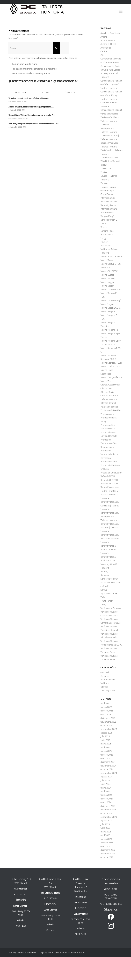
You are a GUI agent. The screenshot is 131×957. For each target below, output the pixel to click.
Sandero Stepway (109, 579)
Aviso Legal (105, 47)
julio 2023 (105, 824)
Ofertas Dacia (107, 392)
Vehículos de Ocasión (110, 608)
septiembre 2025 (108, 729)
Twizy (103, 604)
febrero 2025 (106, 755)
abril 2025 (105, 747)
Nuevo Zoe (105, 381)
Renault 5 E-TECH (109, 483)
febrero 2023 (106, 842)
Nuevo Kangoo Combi (110, 289)
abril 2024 (105, 791)
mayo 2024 (105, 787)
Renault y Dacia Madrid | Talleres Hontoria (108, 549)
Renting (104, 571)
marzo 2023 (106, 839)
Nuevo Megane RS (109, 330)
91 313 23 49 (50, 898)
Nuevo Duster (107, 275)
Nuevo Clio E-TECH (109, 271)
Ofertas (104, 687)
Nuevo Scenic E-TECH (111, 363)
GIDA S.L (34, 953)
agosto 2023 (106, 820)
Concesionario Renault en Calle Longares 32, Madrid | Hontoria (111, 84)
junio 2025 (105, 740)
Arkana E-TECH (107, 40)
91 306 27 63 (81, 902)
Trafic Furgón (106, 601)
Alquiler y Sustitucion (110, 33)
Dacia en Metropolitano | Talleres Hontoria (108, 128)
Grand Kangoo (107, 190)
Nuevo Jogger (107, 282)
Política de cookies (109, 406)
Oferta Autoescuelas (110, 384)
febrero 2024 (106, 798)
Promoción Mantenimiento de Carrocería (109, 454)
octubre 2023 (106, 813)
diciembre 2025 (107, 718)
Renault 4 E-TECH (109, 480)
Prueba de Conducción (111, 472)
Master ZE (105, 245)
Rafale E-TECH (107, 476)
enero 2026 (105, 714)
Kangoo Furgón (107, 216)
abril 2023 (105, 835)
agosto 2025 (106, 732)
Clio (102, 55)
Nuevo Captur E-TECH (111, 264)
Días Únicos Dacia (109, 157)
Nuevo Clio (105, 267)
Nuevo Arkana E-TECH (111, 256)
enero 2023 (105, 846)
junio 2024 (105, 784)
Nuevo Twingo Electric (111, 377)
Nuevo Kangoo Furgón (111, 300)
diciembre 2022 (107, 850)
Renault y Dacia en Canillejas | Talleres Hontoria (109, 506)
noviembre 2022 (108, 853)
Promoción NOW (108, 461)
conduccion (105, 672)
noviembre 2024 (108, 765)
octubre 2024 (106, 769)
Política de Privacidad (110, 410)
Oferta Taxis (106, 388)
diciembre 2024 (107, 762)
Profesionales (107, 414)
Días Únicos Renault (110, 161)
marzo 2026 (106, 707)
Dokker (103, 165)
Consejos (104, 676)
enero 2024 (105, 802)
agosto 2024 (106, 776)
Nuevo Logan (106, 304)
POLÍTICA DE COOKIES (110, 904)
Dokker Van (105, 168)
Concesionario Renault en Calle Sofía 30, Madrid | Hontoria (111, 95)
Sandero (104, 575)
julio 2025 (105, 736)
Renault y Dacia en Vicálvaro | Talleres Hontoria (109, 539)
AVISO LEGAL (111, 889)
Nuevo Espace (107, 278)
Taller (103, 597)
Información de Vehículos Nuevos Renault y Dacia (109, 202)
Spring (103, 590)
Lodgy (103, 238)
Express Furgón (108, 187)
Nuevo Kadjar (107, 285)
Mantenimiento (107, 679)
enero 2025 (105, 758)
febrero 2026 (106, 710)
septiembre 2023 (108, 817)
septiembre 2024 (108, 773)
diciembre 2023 (107, 806)
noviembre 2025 (108, 722)
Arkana (103, 37)
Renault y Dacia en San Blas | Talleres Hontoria (109, 528)
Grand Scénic (106, 194)
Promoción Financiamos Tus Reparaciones (108, 443)
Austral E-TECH (108, 44)
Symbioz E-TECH (108, 593)
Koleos (103, 227)
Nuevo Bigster (107, 260)
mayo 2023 (105, 831)
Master (103, 242)
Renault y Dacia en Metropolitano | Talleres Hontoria (109, 516)
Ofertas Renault (108, 403)
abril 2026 (105, 703)
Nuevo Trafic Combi (110, 366)
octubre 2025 (106, 725)
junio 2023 (105, 828)
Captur (103, 51)
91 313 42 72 (20, 894)
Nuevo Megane (107, 311)
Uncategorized (107, 690)
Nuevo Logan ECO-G (110, 308)
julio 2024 (105, 780)
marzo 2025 (106, 751)
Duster (103, 172)
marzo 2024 (106, 795)
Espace (103, 183)
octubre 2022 (106, 857)
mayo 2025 (105, 743)
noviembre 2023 (108, 809)
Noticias (104, 683)
